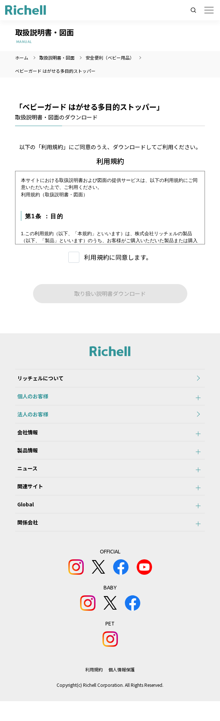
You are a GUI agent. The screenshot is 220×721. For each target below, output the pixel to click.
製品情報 (25, 460)
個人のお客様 (30, 399)
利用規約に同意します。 (118, 257)
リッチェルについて (38, 379)
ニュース (25, 480)
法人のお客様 (30, 419)
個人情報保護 (121, 689)
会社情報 (25, 440)
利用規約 (94, 689)
